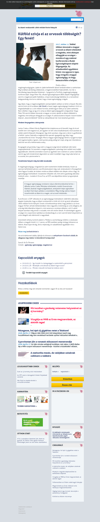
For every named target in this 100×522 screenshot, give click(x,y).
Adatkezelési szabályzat (25, 507)
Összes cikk (67, 385)
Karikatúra (22, 392)
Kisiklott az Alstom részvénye (62, 496)
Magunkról (21, 509)
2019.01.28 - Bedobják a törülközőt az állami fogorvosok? (43, 266)
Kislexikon (67, 379)
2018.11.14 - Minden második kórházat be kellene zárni (42, 268)
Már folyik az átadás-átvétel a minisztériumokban (26, 381)
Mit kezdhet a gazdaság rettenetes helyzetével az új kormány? (63, 462)
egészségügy (37, 245)
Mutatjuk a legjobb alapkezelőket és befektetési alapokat (64, 472)
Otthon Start (23, 434)
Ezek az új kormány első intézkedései (29, 372)
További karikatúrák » (27, 406)
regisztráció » (65, 371)
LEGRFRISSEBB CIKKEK (28, 303)
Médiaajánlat (22, 513)
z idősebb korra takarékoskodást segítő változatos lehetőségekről (61, 436)
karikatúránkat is (33, 232)
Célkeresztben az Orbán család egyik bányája (67, 482)
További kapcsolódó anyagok (37, 273)
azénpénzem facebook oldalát (64, 236)
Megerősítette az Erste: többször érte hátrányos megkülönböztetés (64, 487)
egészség (28, 245)
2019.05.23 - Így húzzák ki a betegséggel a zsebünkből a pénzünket (47, 263)
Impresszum (22, 511)
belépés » (55, 371)
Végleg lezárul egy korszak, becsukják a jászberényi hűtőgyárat (65, 492)
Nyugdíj (56, 427)
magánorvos (47, 245)
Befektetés (22, 414)
